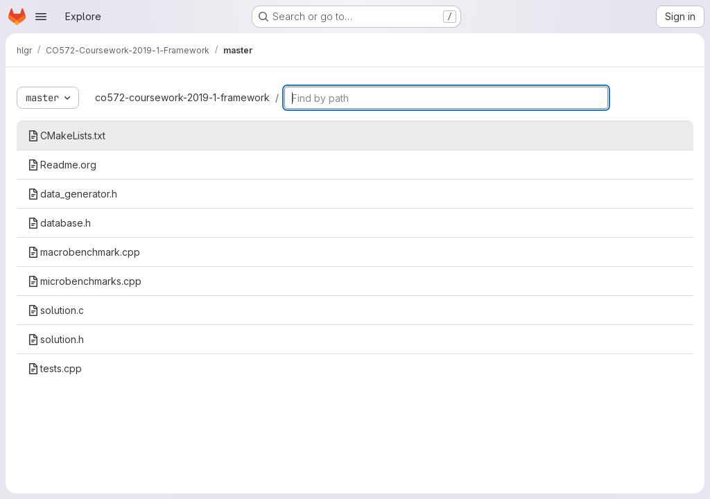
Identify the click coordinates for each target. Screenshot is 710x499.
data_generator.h (72, 194)
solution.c (56, 310)
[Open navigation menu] (41, 17)
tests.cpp (55, 368)
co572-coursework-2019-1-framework (182, 97)
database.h (59, 223)
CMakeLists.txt (66, 135)
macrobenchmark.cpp (84, 252)
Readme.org (62, 164)
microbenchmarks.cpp (84, 281)
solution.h (56, 339)
